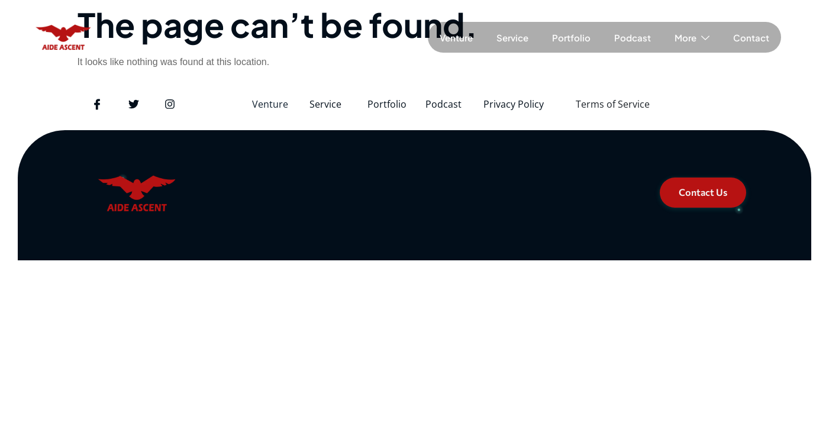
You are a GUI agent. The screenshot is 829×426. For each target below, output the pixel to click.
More (692, 37)
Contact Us (703, 192)
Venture (456, 37)
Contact (751, 37)
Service (512, 37)
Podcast (632, 37)
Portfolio (571, 37)
